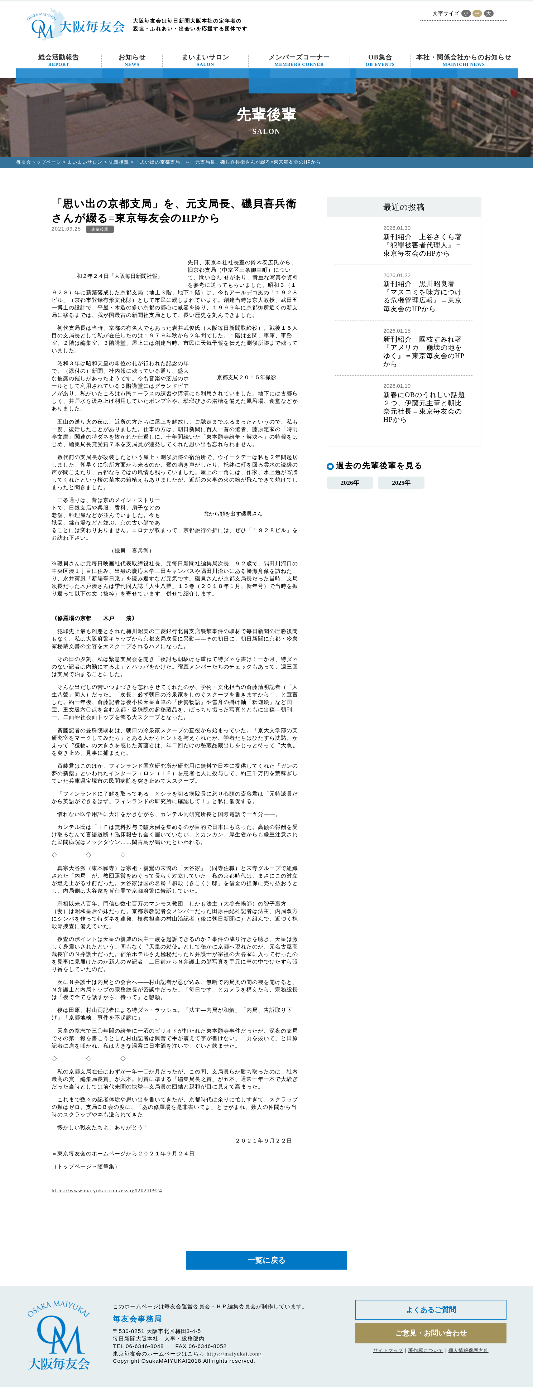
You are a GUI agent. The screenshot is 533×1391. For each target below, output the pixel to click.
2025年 (401, 483)
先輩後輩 (119, 162)
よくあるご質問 (430, 1315)
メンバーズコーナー (299, 60)
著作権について (425, 1360)
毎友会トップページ (38, 162)
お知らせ (132, 60)
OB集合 (380, 60)
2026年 (350, 483)
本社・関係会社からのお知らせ (464, 60)
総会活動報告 (58, 60)
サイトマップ (388, 1360)
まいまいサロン (205, 60)
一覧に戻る (266, 1262)
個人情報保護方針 (468, 1360)
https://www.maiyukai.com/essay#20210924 (107, 1190)
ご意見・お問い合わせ (430, 1341)
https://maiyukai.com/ (234, 1357)
